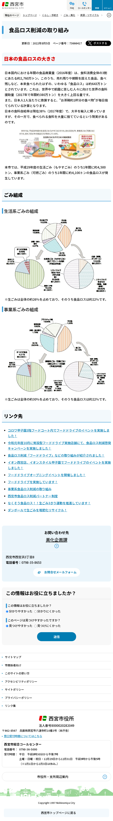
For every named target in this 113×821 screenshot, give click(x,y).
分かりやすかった (20, 611)
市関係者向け (13, 665)
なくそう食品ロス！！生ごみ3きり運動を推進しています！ (49, 503)
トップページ (30, 15)
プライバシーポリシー (18, 698)
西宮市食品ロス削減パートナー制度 (33, 496)
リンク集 (10, 706)
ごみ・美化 (69, 15)
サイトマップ (13, 657)
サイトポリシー (14, 689)
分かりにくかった (49, 611)
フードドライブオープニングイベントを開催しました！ (47, 474)
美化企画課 (56, 539)
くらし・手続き (50, 15)
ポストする (100, 43)
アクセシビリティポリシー (21, 681)
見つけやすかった (20, 626)
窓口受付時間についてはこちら (23, 736)
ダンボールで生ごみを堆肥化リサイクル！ (37, 510)
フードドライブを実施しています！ (33, 482)
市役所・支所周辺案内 (52, 776)
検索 (97, 7)
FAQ (72, 7)
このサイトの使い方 (17, 673)
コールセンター (84, 7)
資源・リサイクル (89, 15)
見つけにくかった (49, 626)
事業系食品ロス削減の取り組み (30, 489)
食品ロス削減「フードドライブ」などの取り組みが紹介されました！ (56, 455)
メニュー (108, 7)
